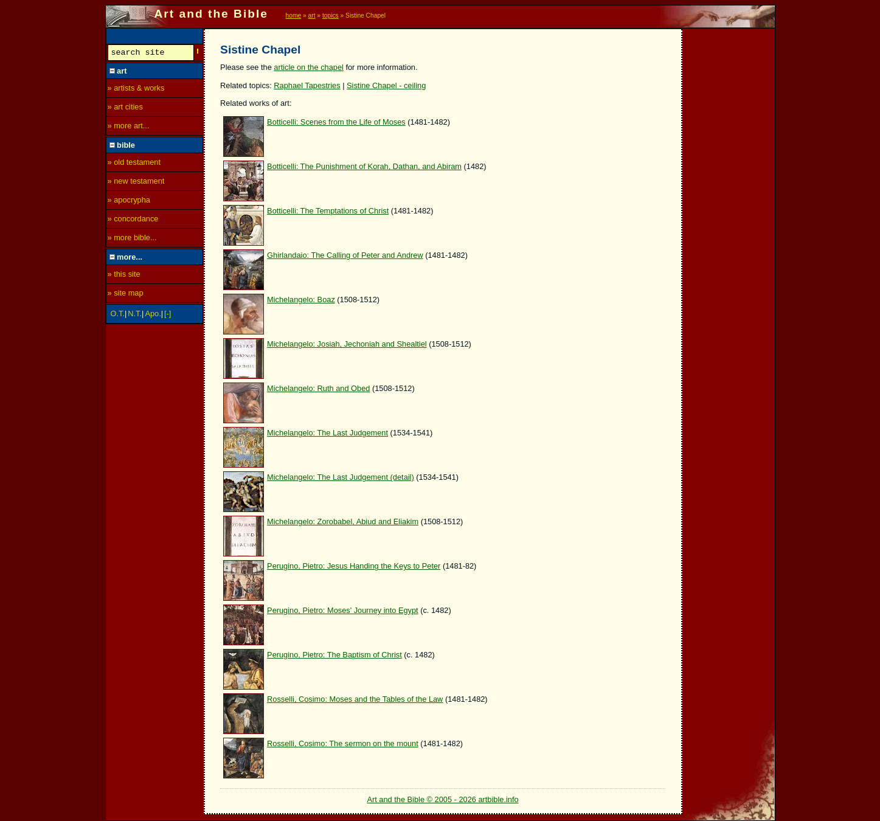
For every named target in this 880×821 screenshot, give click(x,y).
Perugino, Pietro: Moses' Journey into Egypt (342, 610)
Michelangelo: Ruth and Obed (318, 388)
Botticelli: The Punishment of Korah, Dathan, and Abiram (364, 166)
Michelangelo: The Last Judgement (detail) (340, 477)
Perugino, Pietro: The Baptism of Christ (334, 654)
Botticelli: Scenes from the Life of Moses (336, 121)
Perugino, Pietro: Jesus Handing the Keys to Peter (353, 565)
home (294, 15)
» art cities (125, 108)
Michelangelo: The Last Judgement (327, 432)
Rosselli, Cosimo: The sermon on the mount (342, 743)
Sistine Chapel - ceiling (386, 85)
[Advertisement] (729, 211)
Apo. (153, 315)
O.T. (118, 315)
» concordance (133, 220)
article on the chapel (309, 67)
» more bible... (132, 239)
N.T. (135, 315)
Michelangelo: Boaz (301, 299)
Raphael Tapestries (307, 85)
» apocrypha (129, 201)
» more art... (129, 127)
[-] (167, 315)
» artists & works (136, 89)
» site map (126, 294)
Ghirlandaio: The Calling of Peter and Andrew (345, 255)
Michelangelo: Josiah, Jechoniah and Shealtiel (347, 343)
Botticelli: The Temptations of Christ (328, 210)
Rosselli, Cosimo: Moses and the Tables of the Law (355, 699)
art (312, 15)
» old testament (134, 163)
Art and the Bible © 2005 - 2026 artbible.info (442, 799)
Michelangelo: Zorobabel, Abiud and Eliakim (342, 521)
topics (330, 15)
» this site (124, 275)
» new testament (136, 182)
